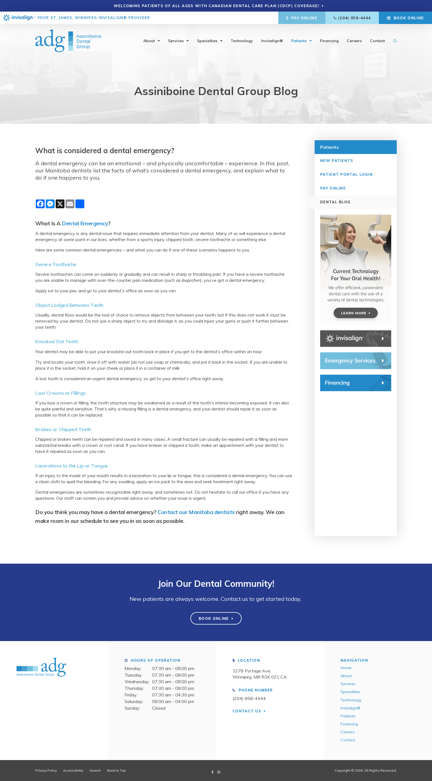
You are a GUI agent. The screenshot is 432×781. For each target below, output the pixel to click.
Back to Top (116, 770)
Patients (299, 40)
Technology (242, 40)
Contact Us (247, 711)
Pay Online (301, 18)
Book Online (405, 18)
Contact (377, 40)
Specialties (207, 40)
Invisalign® (272, 40)
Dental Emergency (85, 223)
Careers (354, 40)
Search (393, 41)
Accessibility (73, 770)
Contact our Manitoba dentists (196, 512)
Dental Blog (335, 202)
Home (346, 667)
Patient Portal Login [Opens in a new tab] (346, 174)
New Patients (336, 160)
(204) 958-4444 (354, 18)
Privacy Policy (46, 770)
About (149, 40)
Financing (329, 40)
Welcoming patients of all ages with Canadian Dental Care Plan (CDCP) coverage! (216, 6)
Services (176, 40)
